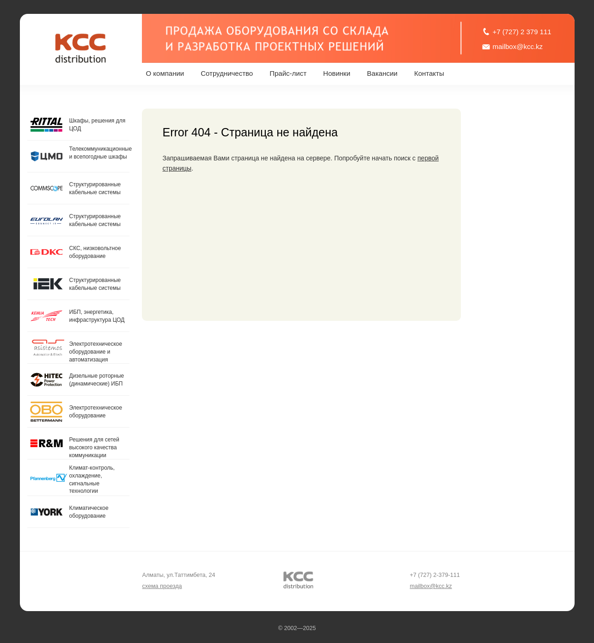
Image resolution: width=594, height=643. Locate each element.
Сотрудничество (227, 73)
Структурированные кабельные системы (95, 188)
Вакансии (382, 73)
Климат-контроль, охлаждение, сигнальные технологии (92, 479)
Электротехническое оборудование (95, 411)
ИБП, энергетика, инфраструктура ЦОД (97, 316)
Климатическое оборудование (89, 512)
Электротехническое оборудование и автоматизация (95, 352)
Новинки (336, 73)
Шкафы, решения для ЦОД (97, 124)
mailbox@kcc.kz (518, 46)
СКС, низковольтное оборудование (95, 252)
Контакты (429, 73)
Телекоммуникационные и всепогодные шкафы (99, 153)
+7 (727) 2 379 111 (522, 32)
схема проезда (162, 586)
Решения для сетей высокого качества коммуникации (94, 447)
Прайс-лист (287, 73)
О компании (165, 73)
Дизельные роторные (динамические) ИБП (96, 380)
